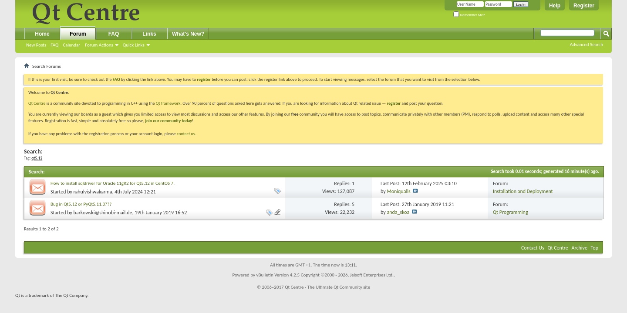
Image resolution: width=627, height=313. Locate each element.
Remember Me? (469, 15)
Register (583, 6)
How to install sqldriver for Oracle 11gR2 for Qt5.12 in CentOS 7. (113, 183)
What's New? (188, 34)
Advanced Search (586, 44)
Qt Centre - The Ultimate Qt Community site (327, 287)
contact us (186, 134)
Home (42, 34)
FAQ (54, 45)
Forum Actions (99, 45)
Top (594, 248)
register (394, 103)
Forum (78, 34)
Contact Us (532, 248)
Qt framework (168, 103)
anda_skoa (398, 212)
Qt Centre (37, 103)
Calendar (71, 45)
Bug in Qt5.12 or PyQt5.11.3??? (81, 204)
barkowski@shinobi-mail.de (103, 213)
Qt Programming (510, 212)
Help (554, 6)
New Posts (36, 45)
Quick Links (134, 45)
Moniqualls (398, 191)
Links (149, 34)
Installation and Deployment (523, 191)
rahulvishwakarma (93, 192)
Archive (579, 248)
